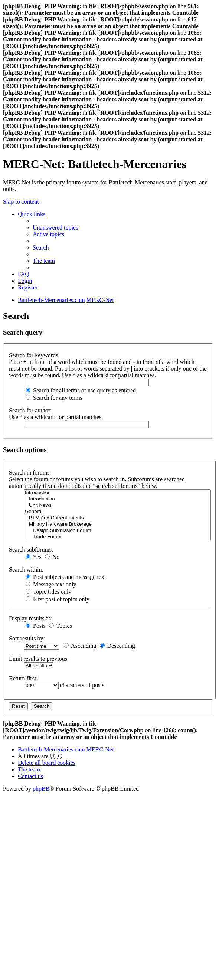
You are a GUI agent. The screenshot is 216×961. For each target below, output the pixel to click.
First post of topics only (57, 599)
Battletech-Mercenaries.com (51, 749)
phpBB (41, 789)
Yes (34, 557)
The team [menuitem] (44, 261)
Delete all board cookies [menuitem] (46, 763)
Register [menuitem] (27, 287)
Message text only (51, 584)
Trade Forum (117, 537)
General (117, 512)
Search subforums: (31, 549)
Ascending (80, 646)
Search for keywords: (34, 355)
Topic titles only (48, 592)
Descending (117, 646)
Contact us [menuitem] (30, 776)
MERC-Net (100, 749)
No (52, 557)
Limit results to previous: (39, 659)
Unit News (117, 505)
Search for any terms (54, 398)
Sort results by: (27, 638)
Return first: (23, 678)
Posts (36, 626)
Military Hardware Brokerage (117, 524)
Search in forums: (30, 472)
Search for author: (30, 410)
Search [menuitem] (41, 247)
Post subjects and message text (66, 577)
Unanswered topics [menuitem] (55, 227)
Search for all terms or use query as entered (81, 390)
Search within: (26, 569)
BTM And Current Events (117, 518)
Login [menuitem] (25, 281)
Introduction (117, 493)
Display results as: (30, 618)
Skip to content (21, 201)
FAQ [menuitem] (23, 274)
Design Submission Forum (117, 531)
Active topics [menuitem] (48, 234)
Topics (60, 626)
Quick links (31, 214)
